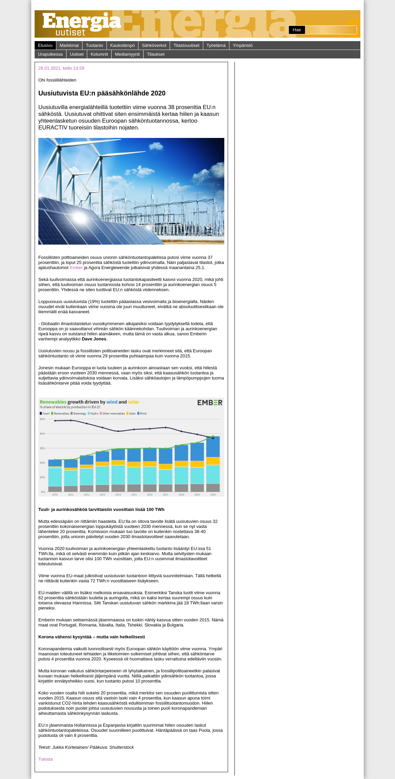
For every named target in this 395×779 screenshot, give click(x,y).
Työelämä (216, 45)
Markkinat (69, 45)
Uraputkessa (50, 54)
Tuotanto (94, 45)
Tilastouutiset (186, 45)
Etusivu (45, 45)
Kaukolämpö (122, 45)
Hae (297, 29)
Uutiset (76, 54)
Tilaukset (156, 54)
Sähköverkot (154, 45)
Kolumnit (99, 54)
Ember (76, 267)
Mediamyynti (127, 54)
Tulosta (45, 759)
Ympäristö (243, 45)
